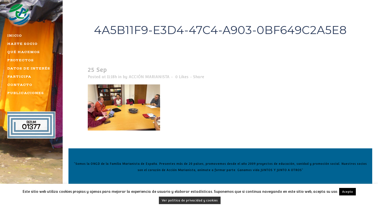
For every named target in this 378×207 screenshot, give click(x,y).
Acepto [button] (347, 191)
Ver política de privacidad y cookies (190, 200)
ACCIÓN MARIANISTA (149, 77)
